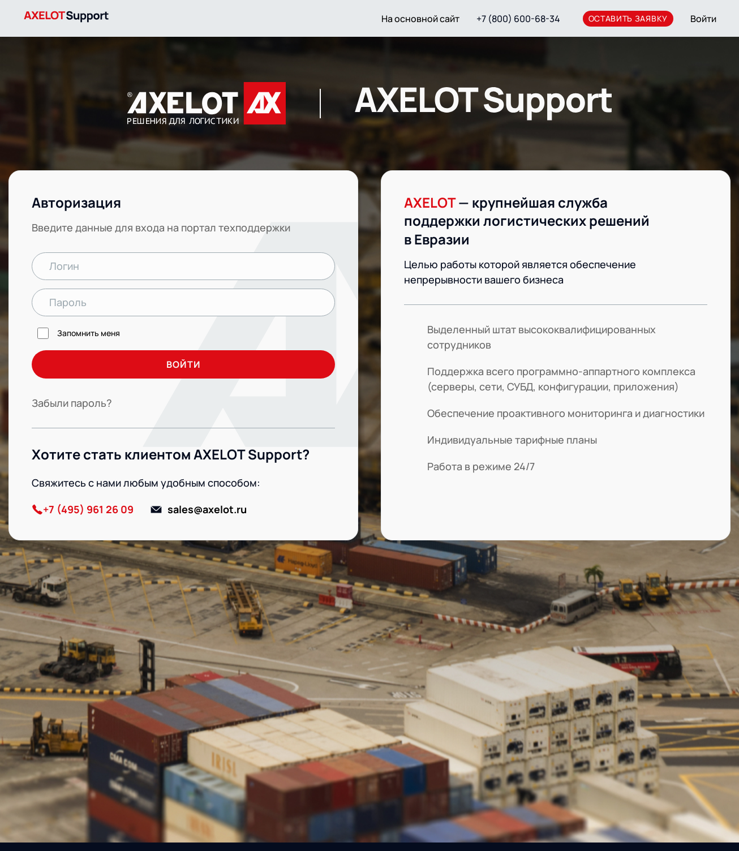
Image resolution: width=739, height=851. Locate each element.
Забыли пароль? (72, 403)
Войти (703, 18)
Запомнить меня (88, 333)
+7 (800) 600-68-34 (518, 18)
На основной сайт (420, 18)
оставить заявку (628, 18)
